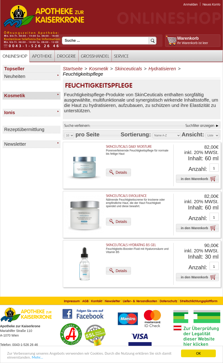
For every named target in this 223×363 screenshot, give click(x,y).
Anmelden (190, 4)
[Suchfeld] (109, 41)
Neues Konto (211, 4)
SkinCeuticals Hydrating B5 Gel (131, 245)
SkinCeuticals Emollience (126, 196)
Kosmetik (98, 68)
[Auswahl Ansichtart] (212, 135)
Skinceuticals (128, 68)
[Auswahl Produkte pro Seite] (69, 135)
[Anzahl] (214, 168)
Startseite (73, 68)
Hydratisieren (162, 68)
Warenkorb (188, 38)
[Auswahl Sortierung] (167, 135)
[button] (118, 172)
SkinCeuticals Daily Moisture (129, 147)
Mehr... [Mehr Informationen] (37, 357)
